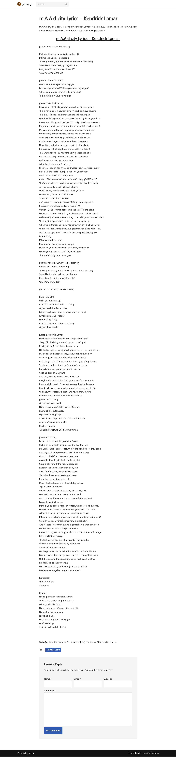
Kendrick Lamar (53, 656)
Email (77, 684)
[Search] (49, 4)
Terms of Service (151, 759)
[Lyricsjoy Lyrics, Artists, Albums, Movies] (24, 4)
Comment (50, 696)
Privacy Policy (134, 759)
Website (108, 684)
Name (48, 684)
